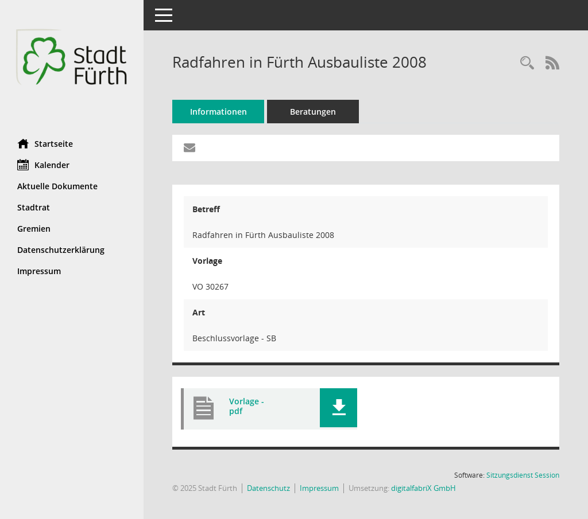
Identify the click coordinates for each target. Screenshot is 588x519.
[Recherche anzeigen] (527, 63)
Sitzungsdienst (522, 475)
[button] (338, 407)
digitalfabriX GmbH (423, 488)
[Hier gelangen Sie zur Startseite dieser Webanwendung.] (72, 65)
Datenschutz (268, 488)
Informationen (218, 111)
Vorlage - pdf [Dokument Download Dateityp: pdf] (246, 406)
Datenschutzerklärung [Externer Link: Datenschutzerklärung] (61, 249)
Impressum (319, 488)
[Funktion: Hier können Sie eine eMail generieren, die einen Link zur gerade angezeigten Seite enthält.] (189, 148)
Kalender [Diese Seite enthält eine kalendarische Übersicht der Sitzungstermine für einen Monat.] (43, 164)
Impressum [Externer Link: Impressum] (39, 271)
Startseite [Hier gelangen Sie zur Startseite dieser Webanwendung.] (45, 143)
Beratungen (313, 111)
